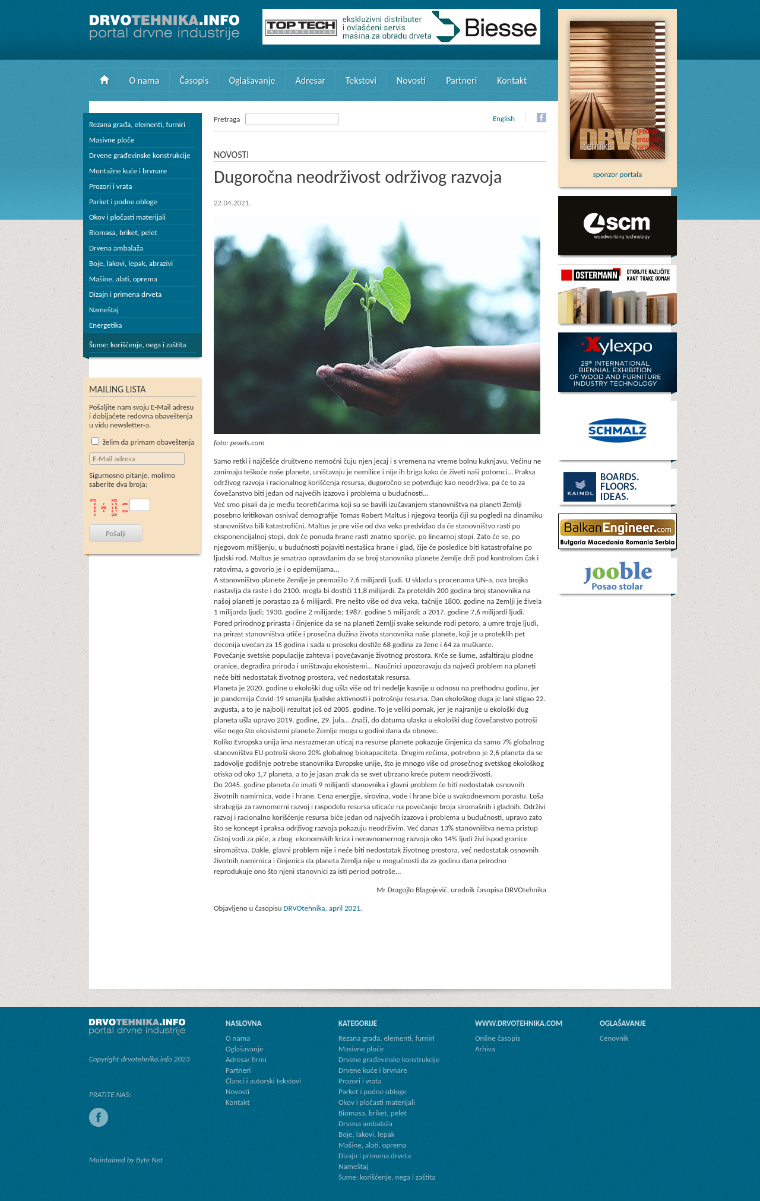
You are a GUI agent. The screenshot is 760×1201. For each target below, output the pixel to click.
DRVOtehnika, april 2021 (322, 908)
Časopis (193, 80)
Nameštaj (104, 309)
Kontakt (512, 80)
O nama (144, 80)
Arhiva (485, 1048)
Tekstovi (361, 80)
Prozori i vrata (110, 186)
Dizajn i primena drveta (125, 294)
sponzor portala (617, 170)
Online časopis (497, 1038)
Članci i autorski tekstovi (263, 1080)
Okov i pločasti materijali (127, 217)
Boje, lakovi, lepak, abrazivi (131, 263)
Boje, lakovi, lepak (366, 1134)
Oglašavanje (252, 80)
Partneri (461, 80)
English (504, 118)
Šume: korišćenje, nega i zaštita (137, 344)
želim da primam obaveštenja (143, 442)
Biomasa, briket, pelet (123, 232)
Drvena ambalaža (116, 247)
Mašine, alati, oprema (123, 278)
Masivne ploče (111, 139)
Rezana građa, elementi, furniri (137, 124)
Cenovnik (614, 1038)
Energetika (105, 325)
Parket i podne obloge (123, 201)
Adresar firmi (246, 1059)
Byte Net (149, 1159)
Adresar (310, 80)
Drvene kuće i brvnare (372, 1070)
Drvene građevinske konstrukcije (139, 155)
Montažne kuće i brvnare (128, 170)
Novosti (411, 80)
